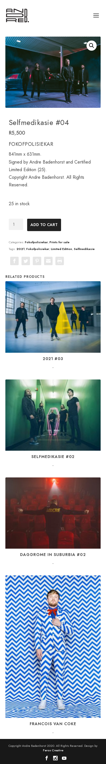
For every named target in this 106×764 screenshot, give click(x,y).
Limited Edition (61, 249)
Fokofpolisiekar (36, 242)
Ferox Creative (53, 750)
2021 (20, 249)
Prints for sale (59, 242)
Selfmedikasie (84, 249)
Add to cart (44, 224)
